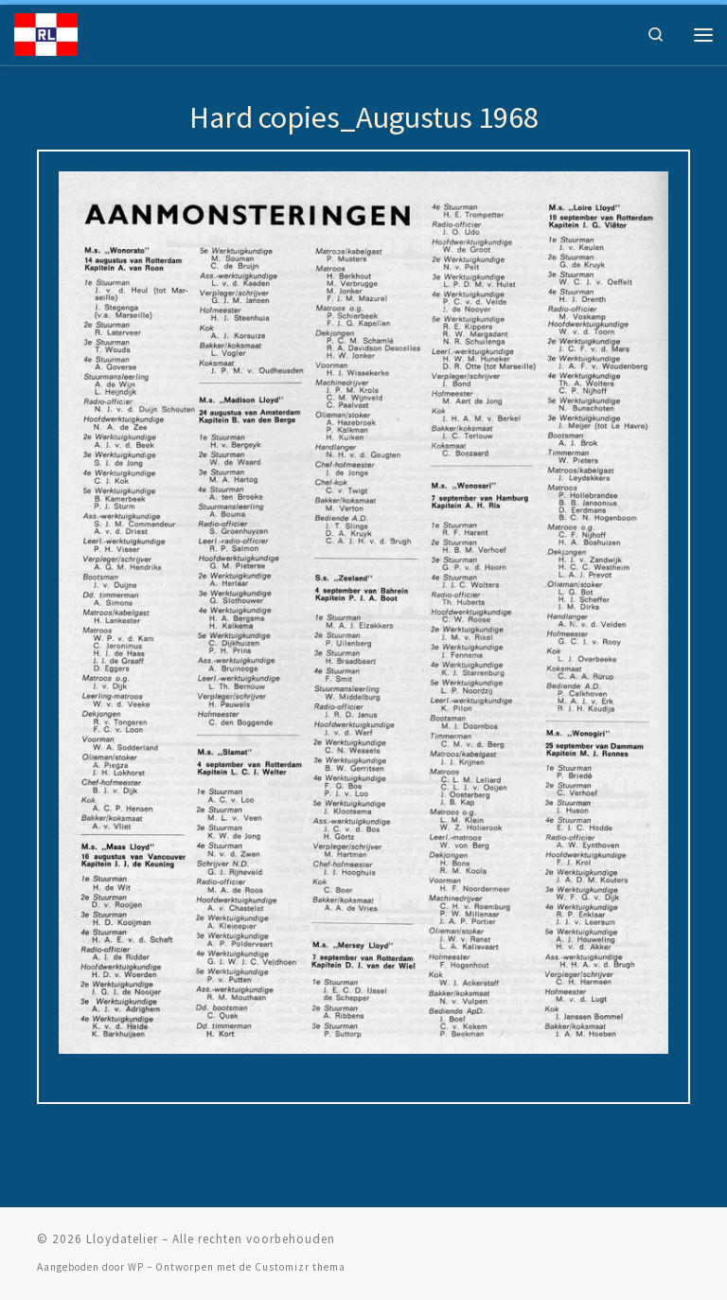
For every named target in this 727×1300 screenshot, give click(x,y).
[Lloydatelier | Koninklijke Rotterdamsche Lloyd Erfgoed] (46, 32)
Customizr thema (300, 1266)
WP (136, 1266)
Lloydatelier (122, 1239)
